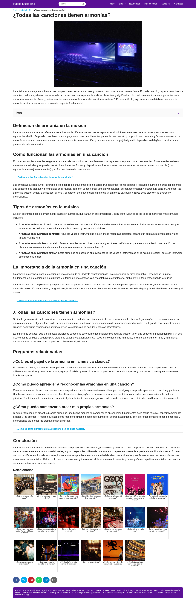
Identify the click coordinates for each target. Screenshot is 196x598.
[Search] (83, 4)
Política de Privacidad (24, 590)
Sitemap (89, 590)
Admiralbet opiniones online (34, 592)
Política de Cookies (56, 590)
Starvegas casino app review (87, 592)
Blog (121, 4)
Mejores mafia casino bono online (148, 592)
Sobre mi (165, 4)
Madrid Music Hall (24, 3)
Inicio (111, 4)
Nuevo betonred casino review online (111, 590)
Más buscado (150, 4)
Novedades (134, 4)
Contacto (178, 4)
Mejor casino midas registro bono (144, 590)
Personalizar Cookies (75, 590)
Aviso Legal (40, 590)
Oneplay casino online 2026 (61, 592)
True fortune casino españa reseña (117, 592)
